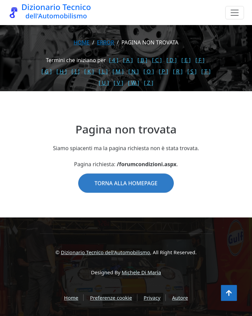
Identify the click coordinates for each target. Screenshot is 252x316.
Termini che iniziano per (76, 60)
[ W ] (133, 83)
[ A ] (128, 60)
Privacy (152, 297)
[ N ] (133, 71)
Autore (180, 297)
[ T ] (206, 71)
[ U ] (104, 83)
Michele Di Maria (141, 272)
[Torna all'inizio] (229, 293)
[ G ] (46, 71)
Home (82, 42)
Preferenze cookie (111, 297)
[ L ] (103, 71)
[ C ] (157, 60)
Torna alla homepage (126, 192)
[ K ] (89, 71)
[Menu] (234, 12)
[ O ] (148, 71)
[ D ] (171, 60)
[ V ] (118, 83)
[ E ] (186, 60)
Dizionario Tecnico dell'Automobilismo (105, 252)
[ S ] (192, 71)
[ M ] (117, 71)
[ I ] (76, 71)
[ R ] (177, 71)
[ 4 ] (113, 60)
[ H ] (61, 71)
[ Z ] (148, 83)
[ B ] (142, 60)
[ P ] (163, 71)
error (105, 42)
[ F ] (200, 60)
